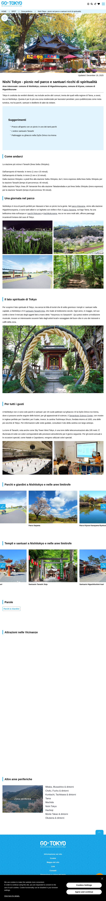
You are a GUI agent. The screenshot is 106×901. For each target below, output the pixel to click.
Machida (49, 802)
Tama (48, 798)
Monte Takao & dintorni (56, 814)
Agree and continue (84, 892)
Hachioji (49, 810)
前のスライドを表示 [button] (3, 507)
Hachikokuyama (50, 213)
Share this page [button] (95, 4)
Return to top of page (100, 832)
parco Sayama (70, 210)
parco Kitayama (78, 206)
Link (53, 866)
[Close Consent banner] (102, 879)
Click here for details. (12, 896)
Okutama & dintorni (54, 818)
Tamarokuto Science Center (81, 416)
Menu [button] (103, 4)
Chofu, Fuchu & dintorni (57, 790)
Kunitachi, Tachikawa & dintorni (60, 794)
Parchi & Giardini (11, 609)
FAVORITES (99, 4)
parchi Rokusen (35, 213)
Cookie (53, 858)
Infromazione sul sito (53, 854)
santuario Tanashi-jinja (35, 311)
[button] (88, 4)
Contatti (53, 871)
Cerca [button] (92, 4)
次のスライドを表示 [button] (103, 507)
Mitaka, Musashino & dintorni (59, 787)
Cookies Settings (84, 885)
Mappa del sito (53, 862)
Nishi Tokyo (51, 806)
